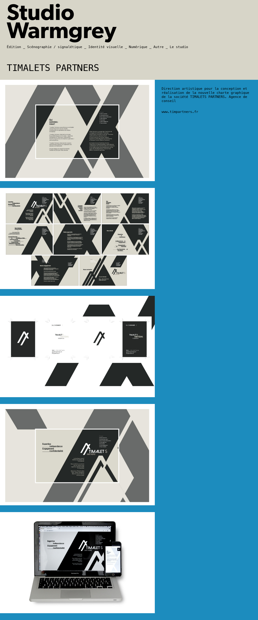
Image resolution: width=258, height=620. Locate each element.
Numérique (138, 47)
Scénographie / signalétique (54, 47)
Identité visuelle (105, 47)
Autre (158, 47)
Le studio (179, 47)
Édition (14, 47)
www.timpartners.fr (180, 112)
